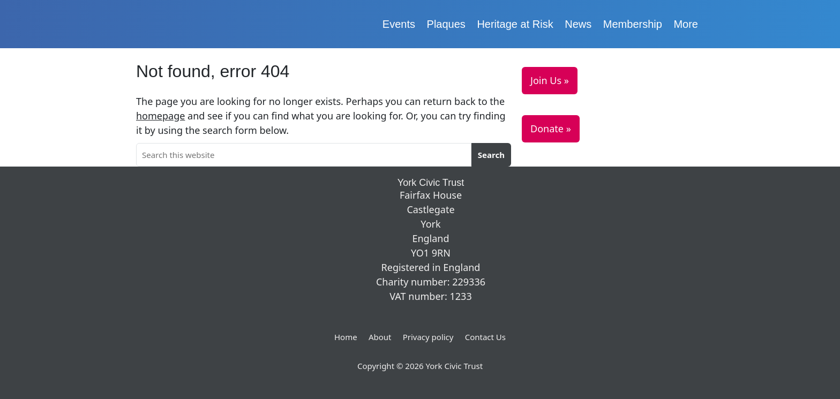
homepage (160, 115)
